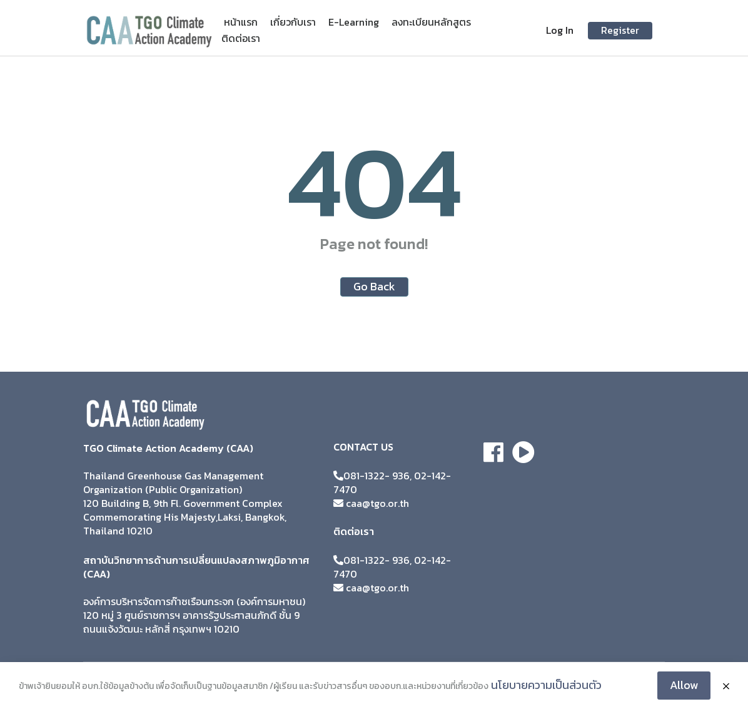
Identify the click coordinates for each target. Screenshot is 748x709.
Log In (560, 30)
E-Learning (353, 21)
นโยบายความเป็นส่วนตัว (546, 684)
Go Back (374, 286)
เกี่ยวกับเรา (293, 21)
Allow (684, 684)
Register (620, 30)
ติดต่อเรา (240, 38)
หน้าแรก (241, 21)
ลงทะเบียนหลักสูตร (431, 21)
